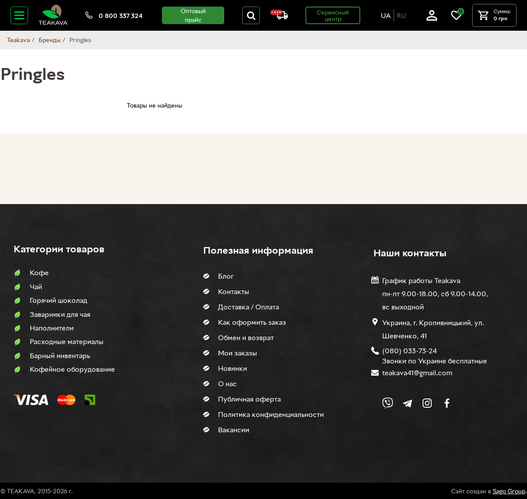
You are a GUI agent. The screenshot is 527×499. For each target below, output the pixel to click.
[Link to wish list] (456, 18)
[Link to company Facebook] (446, 403)
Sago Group (509, 491)
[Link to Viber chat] (387, 403)
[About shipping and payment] (279, 17)
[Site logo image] (53, 23)
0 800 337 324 (121, 15)
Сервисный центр (333, 15)
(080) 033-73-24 (409, 350)
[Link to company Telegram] (407, 403)
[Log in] (432, 18)
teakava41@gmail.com (417, 372)
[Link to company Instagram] (427, 403)
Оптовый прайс (193, 15)
